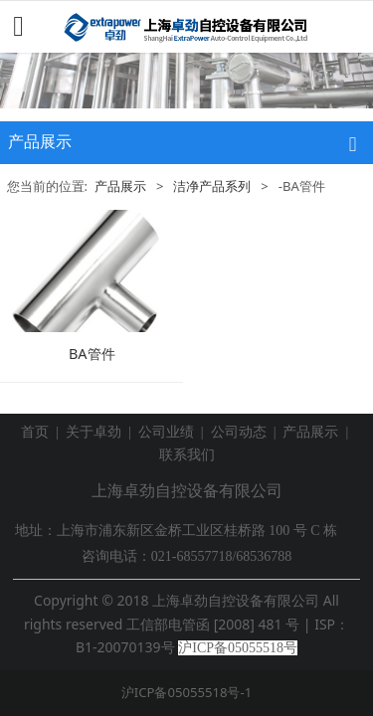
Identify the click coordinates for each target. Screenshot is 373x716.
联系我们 (187, 455)
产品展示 (120, 186)
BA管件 (92, 353)
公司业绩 (166, 432)
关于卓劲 (93, 432)
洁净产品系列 (212, 186)
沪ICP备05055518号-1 (186, 692)
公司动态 (239, 432)
